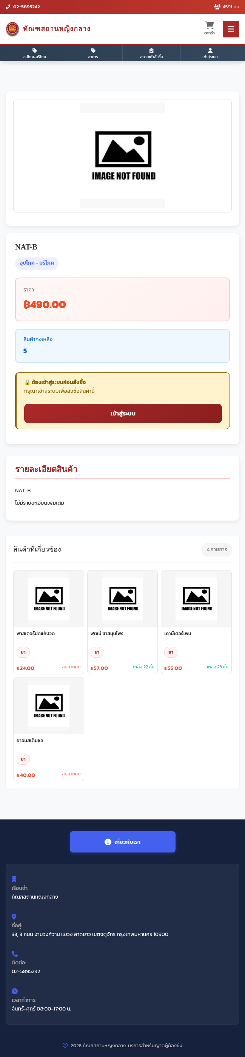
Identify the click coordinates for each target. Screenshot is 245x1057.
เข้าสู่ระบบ (210, 54)
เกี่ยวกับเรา (122, 841)
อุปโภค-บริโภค (34, 54)
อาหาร (93, 54)
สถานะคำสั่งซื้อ (151, 54)
